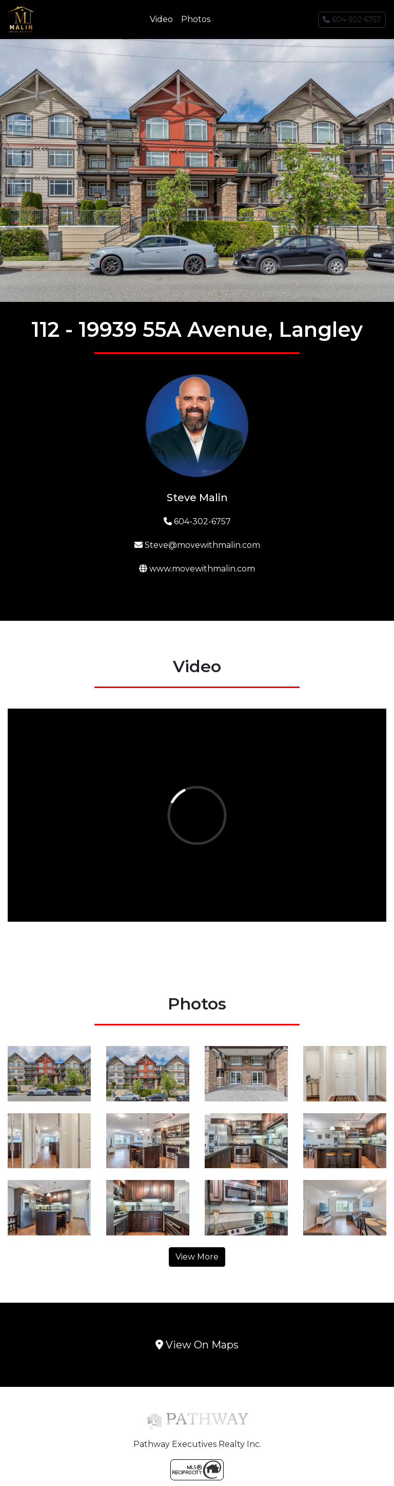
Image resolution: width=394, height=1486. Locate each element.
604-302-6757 (352, 19)
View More (197, 1257)
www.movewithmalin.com (197, 569)
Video (161, 19)
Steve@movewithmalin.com (197, 545)
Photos (195, 19)
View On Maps (197, 1345)
